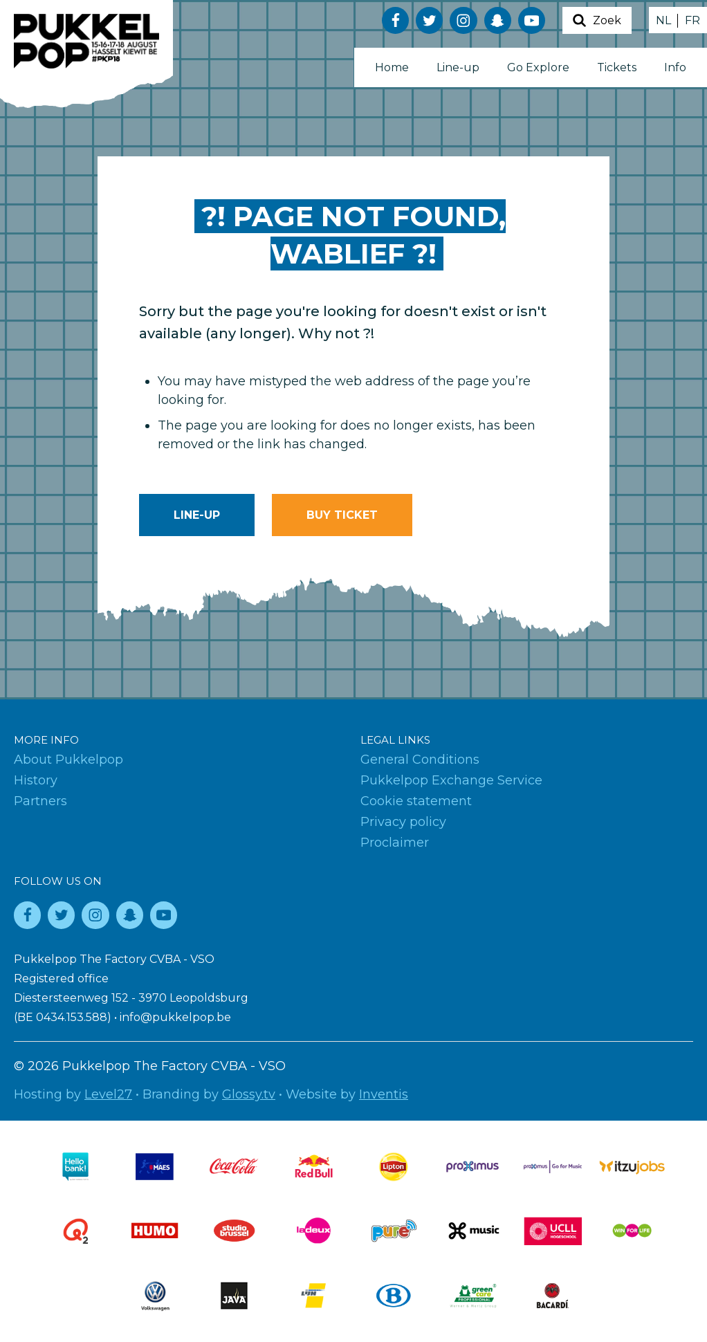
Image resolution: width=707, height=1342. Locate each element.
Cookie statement (416, 801)
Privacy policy (403, 821)
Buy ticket (342, 515)
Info (675, 67)
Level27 (108, 1094)
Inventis (383, 1094)
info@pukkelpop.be (175, 1017)
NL (663, 20)
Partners (40, 801)
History (35, 780)
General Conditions (419, 759)
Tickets (616, 67)
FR (692, 20)
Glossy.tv (248, 1094)
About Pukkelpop (68, 759)
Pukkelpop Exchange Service (451, 780)
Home (392, 67)
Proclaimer (394, 842)
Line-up (458, 67)
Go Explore (538, 67)
